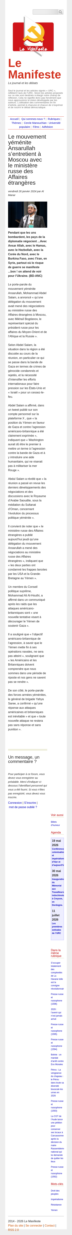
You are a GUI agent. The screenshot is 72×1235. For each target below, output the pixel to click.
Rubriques (54, 119)
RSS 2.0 (13, 1229)
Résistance (56, 1205)
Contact (50, 1225)
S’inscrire (30, 802)
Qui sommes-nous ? (33, 119)
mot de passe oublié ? (23, 807)
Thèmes (16, 122)
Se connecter (33, 1225)
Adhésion (47, 126)
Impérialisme (57, 1199)
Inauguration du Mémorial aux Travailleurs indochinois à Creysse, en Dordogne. (58, 892)
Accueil (14, 119)
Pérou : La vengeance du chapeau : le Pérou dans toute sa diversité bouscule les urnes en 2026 (57, 1083)
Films (36, 126)
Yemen (54, 1210)
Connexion (15, 802)
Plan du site (15, 1225)
